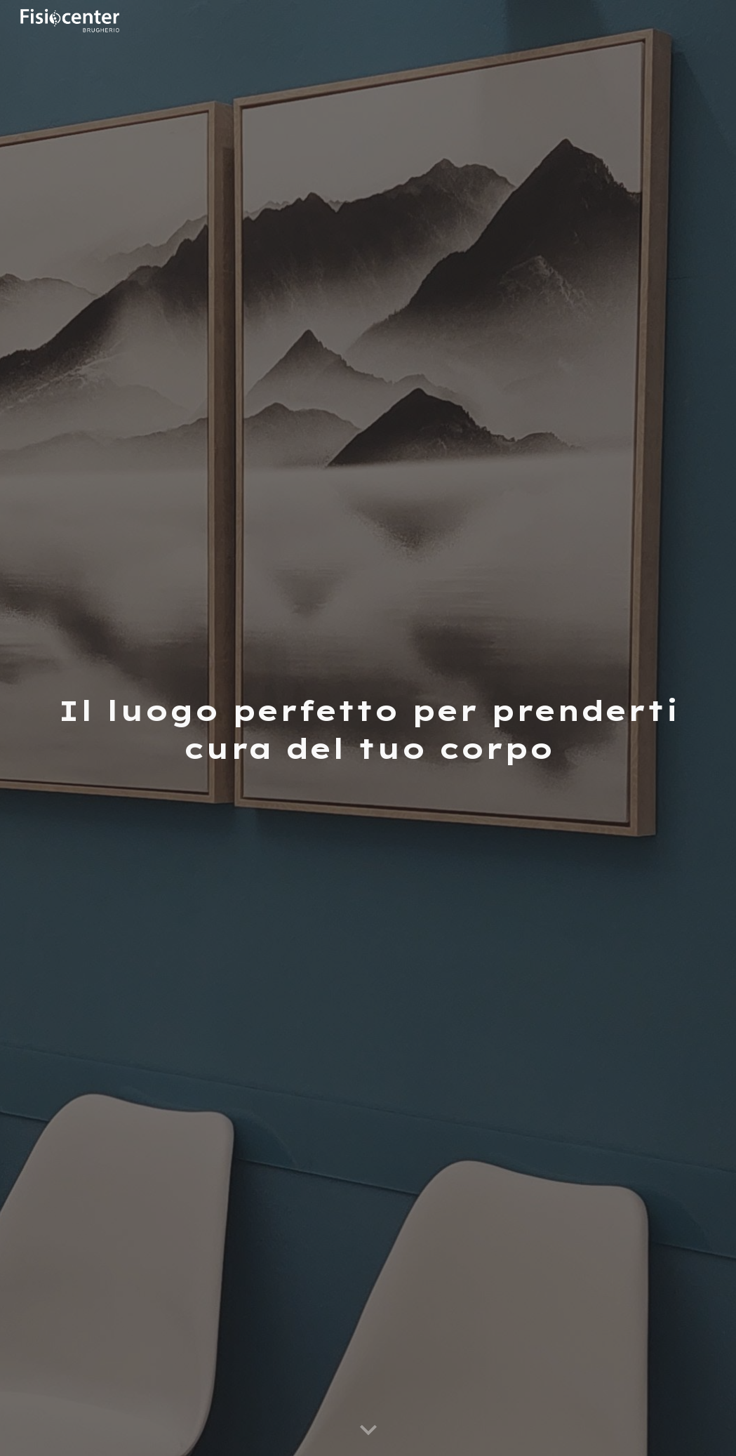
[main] (368, 728)
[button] (368, 1431)
